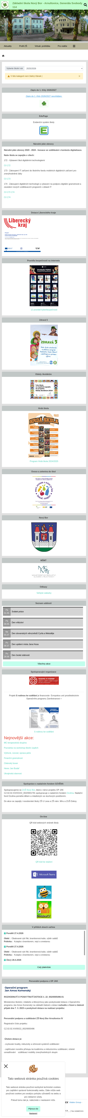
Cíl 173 (7, 179)
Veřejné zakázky (44, 593)
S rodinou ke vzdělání (44, 732)
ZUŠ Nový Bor (28, 790)
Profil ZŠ (23, 46)
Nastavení (33, 1113)
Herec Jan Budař (11, 768)
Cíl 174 (7, 197)
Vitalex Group (75, 1102)
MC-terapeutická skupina (15, 743)
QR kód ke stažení (44, 862)
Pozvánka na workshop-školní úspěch (21, 748)
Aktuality (8, 46)
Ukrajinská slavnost (13, 773)
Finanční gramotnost (13, 758)
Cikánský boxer (11, 763)
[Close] (79, 76)
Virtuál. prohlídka (42, 46)
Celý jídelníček (44, 967)
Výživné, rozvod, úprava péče (17, 753)
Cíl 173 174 (9, 192)
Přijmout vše (33, 1109)
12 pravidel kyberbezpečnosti (44, 310)
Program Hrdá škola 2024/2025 (44, 461)
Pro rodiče (62, 46)
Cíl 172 (7, 165)
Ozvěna (70, 793)
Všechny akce (44, 664)
